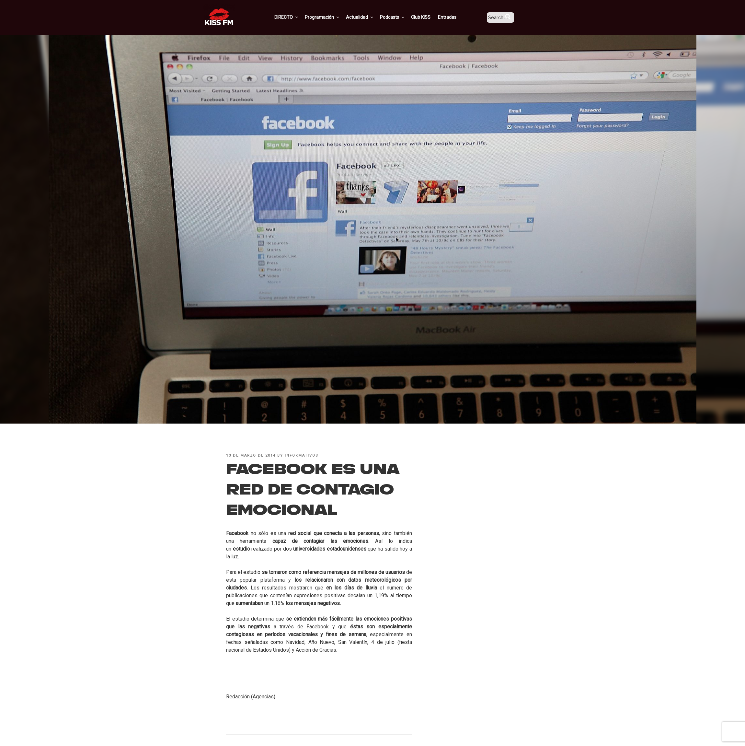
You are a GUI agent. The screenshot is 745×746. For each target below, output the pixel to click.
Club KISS (428, 17)
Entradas (455, 17)
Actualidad (368, 17)
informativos (301, 455)
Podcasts (400, 17)
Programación (330, 17)
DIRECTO (294, 17)
